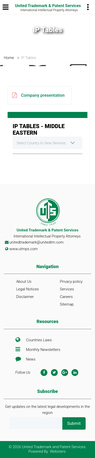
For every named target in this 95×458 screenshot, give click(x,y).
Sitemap (67, 304)
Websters (58, 451)
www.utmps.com (23, 249)
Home (9, 57)
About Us (23, 281)
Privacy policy (71, 281)
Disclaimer (25, 296)
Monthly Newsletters (43, 349)
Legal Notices (27, 289)
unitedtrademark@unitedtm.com (36, 242)
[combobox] (47, 142)
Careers (66, 296)
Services (67, 289)
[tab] (47, 115)
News (30, 359)
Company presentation (38, 95)
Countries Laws (39, 340)
